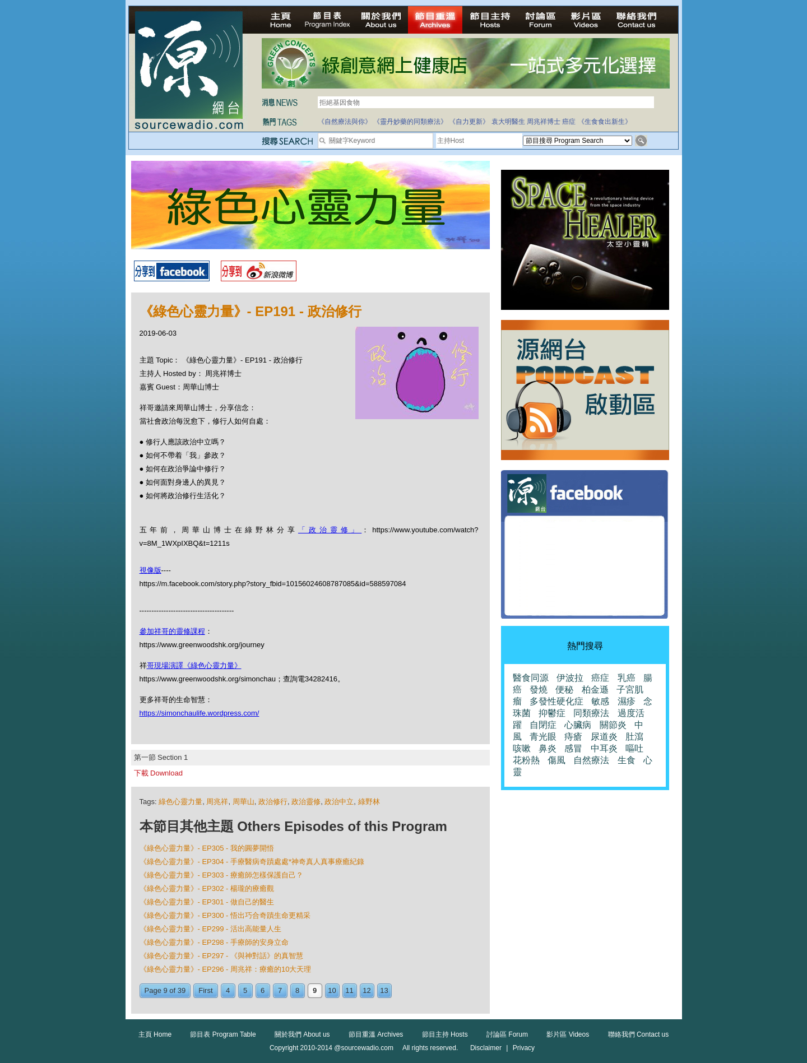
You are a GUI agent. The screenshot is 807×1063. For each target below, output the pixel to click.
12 (366, 990)
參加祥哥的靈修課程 (172, 631)
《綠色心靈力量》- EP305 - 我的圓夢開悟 (207, 848)
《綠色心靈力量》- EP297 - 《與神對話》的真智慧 (222, 955)
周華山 (243, 801)
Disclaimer (486, 1048)
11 (349, 990)
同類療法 (591, 713)
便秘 (564, 689)
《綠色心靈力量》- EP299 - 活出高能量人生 (211, 929)
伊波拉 (569, 678)
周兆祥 (217, 801)
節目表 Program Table (223, 1034)
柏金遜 (595, 689)
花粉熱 (526, 760)
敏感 (600, 701)
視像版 (150, 570)
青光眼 (543, 736)
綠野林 (369, 801)
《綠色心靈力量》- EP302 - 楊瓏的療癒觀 (207, 888)
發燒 (539, 689)
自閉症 (543, 725)
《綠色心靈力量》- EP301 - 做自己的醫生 (207, 902)
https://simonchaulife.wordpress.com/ (199, 713)
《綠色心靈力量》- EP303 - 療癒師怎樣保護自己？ (222, 875)
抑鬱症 (552, 713)
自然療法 (591, 760)
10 (332, 990)
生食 (627, 760)
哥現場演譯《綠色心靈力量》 (194, 665)
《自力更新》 (469, 122)
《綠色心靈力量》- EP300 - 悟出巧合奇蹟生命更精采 (225, 915)
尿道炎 (604, 736)
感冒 (573, 748)
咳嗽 (522, 748)
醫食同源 (531, 678)
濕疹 (627, 701)
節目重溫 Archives (376, 1034)
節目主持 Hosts (445, 1034)
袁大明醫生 (508, 122)
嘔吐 (634, 748)
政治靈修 (306, 801)
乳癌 (627, 678)
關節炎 (613, 725)
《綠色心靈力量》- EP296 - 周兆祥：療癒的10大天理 (226, 969)
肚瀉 (634, 736)
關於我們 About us (302, 1034)
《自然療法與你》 (345, 122)
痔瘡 (573, 736)
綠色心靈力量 (180, 801)
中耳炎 (604, 748)
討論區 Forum (507, 1034)
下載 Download (158, 773)
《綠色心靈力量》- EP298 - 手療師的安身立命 (214, 942)
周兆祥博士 (543, 122)
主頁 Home (154, 1034)
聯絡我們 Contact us (638, 1034)
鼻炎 (547, 748)
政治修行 (272, 801)
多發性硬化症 (556, 701)
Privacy (524, 1048)
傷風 (556, 760)
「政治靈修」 (329, 530)
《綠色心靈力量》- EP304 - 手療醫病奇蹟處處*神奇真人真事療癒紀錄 (252, 861)
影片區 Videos (567, 1034)
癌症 (569, 122)
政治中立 (339, 801)
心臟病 (577, 725)
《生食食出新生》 (605, 122)
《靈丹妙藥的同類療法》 (410, 122)
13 (384, 990)
